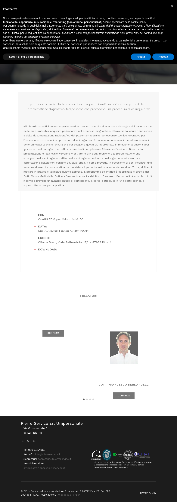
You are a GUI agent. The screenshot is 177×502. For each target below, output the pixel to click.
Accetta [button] (163, 56)
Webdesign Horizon (69, 495)
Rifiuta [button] (141, 56)
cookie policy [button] (138, 22)
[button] (84, 399)
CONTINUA (53, 337)
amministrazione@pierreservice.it (44, 467)
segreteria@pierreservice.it (54, 458)
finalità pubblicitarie (49, 32)
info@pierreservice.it (48, 454)
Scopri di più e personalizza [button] (26, 56)
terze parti (61, 25)
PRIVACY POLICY (147, 493)
